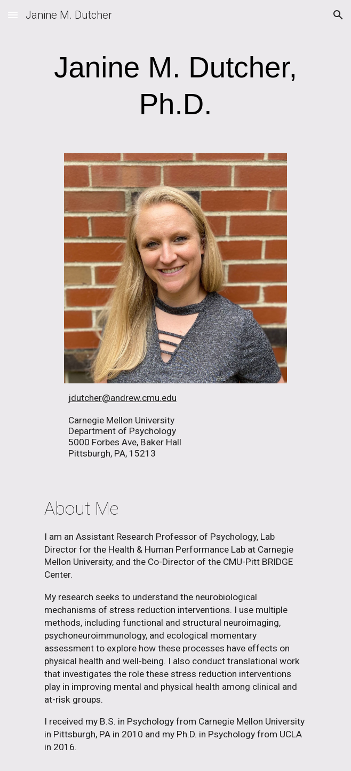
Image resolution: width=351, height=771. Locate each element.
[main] (175, 86)
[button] (13, 14)
